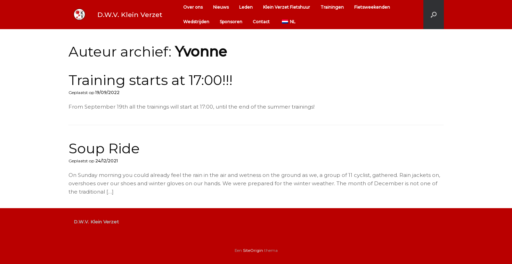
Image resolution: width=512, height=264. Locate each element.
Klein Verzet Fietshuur (286, 7)
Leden (246, 7)
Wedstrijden (196, 21)
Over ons (193, 7)
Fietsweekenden (372, 7)
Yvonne (201, 51)
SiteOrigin (253, 250)
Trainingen (332, 7)
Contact (261, 21)
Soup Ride (104, 148)
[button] (433, 14)
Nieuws (221, 7)
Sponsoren (231, 21)
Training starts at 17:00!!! (150, 79)
